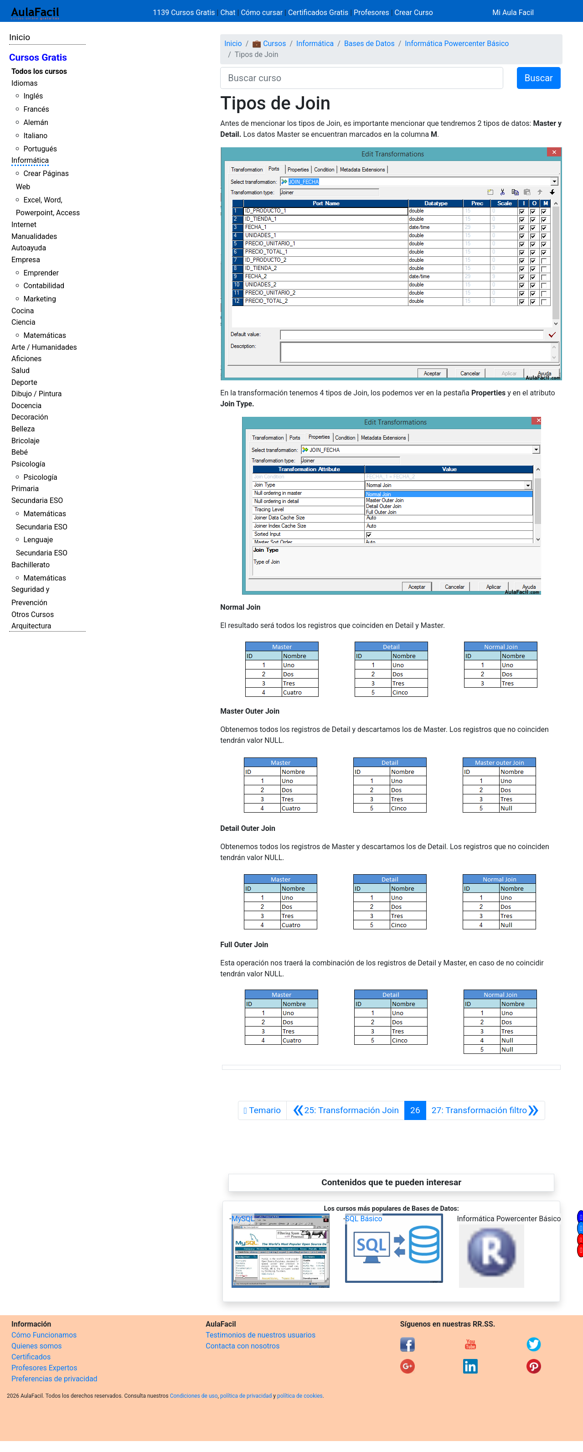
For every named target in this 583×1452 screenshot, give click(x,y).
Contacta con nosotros (242, 1346)
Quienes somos (36, 1346)
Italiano (35, 135)
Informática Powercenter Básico (457, 43)
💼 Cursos (269, 43)
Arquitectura (31, 626)
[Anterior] (345, 1110)
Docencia (26, 405)
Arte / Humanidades (44, 347)
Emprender (41, 273)
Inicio (19, 37)
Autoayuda (28, 248)
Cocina (22, 310)
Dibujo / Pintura (36, 393)
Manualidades (34, 236)
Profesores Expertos (44, 1368)
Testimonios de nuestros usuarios (260, 1335)
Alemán (35, 122)
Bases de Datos (369, 43)
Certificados (31, 1357)
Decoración (29, 417)
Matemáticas (44, 335)
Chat (227, 12)
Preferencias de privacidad (54, 1378)
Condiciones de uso (194, 1396)
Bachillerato (30, 564)
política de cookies (300, 1396)
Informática (30, 160)
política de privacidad (246, 1396)
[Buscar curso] (361, 78)
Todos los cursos (39, 71)
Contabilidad (43, 285)
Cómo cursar (262, 12)
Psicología (28, 464)
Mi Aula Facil (513, 12)
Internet (23, 224)
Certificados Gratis (318, 12)
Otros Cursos (32, 614)
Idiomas (24, 83)
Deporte (24, 382)
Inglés (33, 96)
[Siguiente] (485, 1110)
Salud (20, 370)
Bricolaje (25, 440)
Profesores (371, 12)
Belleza (23, 429)
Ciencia (23, 322)
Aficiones (26, 358)
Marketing (39, 299)
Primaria (25, 488)
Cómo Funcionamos (44, 1335)
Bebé (19, 452)
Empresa (25, 259)
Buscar (539, 78)
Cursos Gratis (38, 57)
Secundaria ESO (37, 500)
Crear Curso (414, 12)
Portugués (40, 149)
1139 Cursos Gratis (185, 12)
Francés (36, 109)
